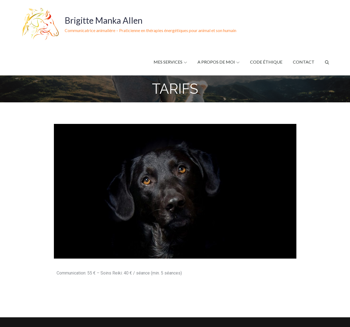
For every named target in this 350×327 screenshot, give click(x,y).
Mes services (170, 61)
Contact (303, 61)
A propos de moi (218, 61)
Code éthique (266, 61)
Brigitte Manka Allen (104, 20)
